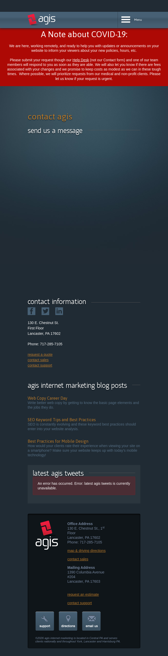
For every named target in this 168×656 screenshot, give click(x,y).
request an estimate (83, 594)
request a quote (40, 354)
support (44, 621)
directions (68, 621)
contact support (40, 365)
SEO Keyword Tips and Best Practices (62, 419)
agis (42, 19)
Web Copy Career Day (47, 398)
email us (91, 621)
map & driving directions (86, 551)
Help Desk (80, 60)
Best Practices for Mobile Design (58, 441)
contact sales (38, 360)
